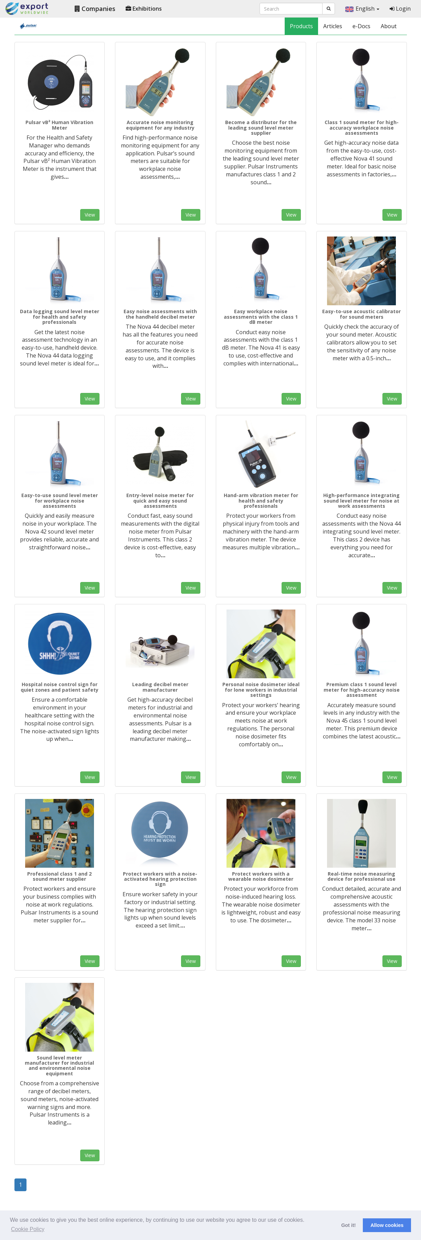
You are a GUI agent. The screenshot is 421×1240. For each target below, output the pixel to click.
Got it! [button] (348, 1225)
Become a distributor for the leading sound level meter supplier (261, 127)
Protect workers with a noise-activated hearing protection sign (160, 879)
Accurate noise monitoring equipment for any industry (160, 125)
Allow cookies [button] (386, 1225)
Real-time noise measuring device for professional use (361, 876)
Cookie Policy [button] (27, 1229)
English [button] (362, 8)
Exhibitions (144, 8)
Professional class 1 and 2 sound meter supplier (59, 876)
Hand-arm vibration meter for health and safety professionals (261, 500)
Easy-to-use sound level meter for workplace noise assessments (59, 500)
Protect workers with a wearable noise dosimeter (260, 876)
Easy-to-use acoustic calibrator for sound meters (361, 314)
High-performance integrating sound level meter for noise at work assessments (361, 500)
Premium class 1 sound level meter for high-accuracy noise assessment (362, 689)
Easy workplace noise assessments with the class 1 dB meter (261, 316)
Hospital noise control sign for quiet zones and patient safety (59, 687)
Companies (95, 8)
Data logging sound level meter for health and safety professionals (59, 316)
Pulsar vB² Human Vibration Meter (59, 125)
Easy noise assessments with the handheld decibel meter (160, 314)
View (90, 214)
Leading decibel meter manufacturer (160, 687)
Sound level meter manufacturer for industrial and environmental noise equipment (59, 1065)
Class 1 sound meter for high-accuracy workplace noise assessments (362, 127)
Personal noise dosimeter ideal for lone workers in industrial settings (260, 689)
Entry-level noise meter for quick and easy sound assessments (160, 500)
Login (400, 8)
